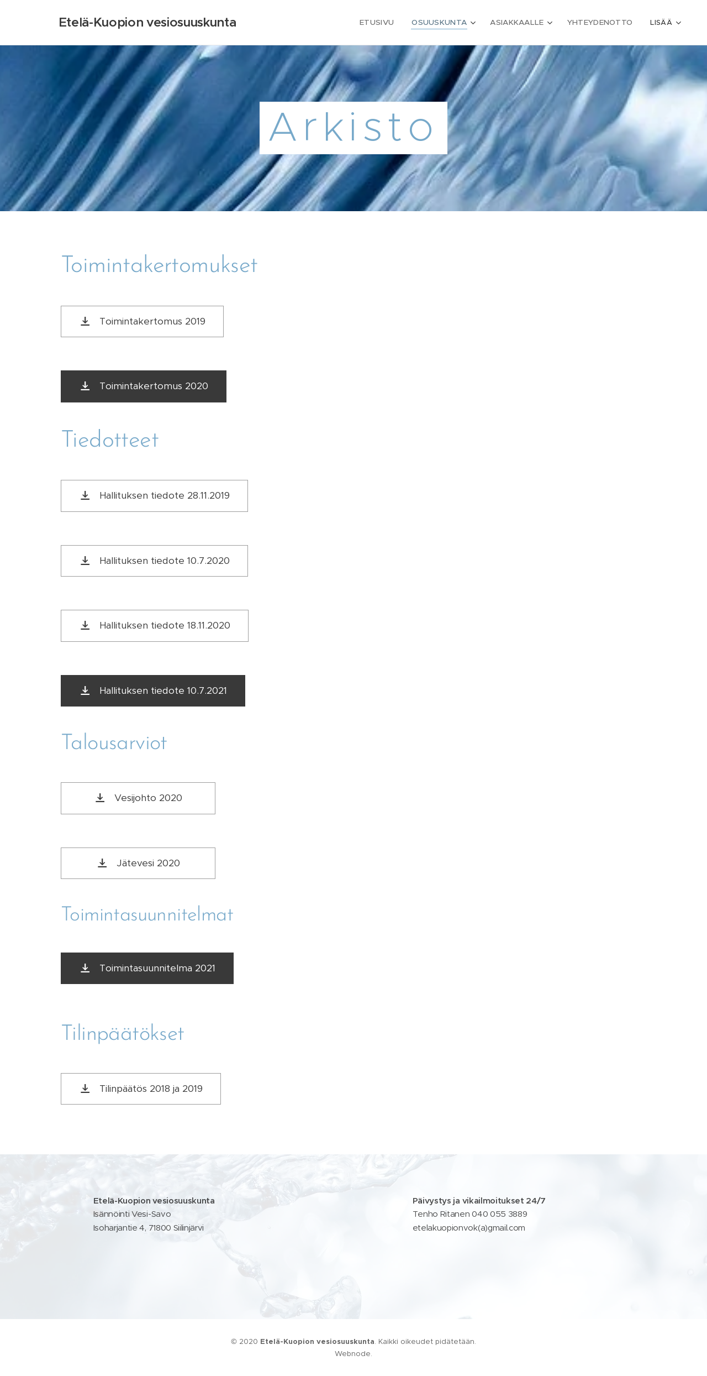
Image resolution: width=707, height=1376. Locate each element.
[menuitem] (347, 22)
